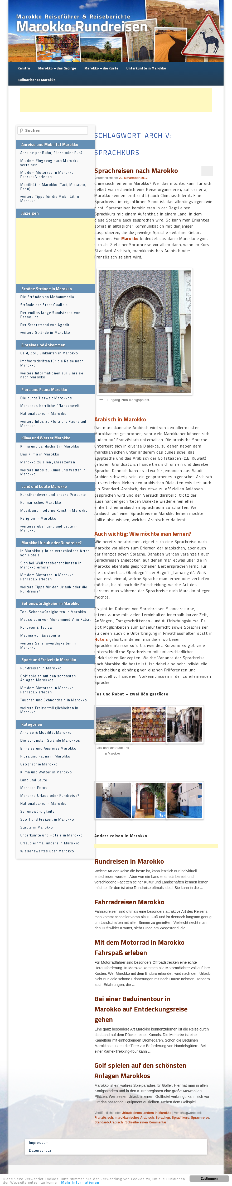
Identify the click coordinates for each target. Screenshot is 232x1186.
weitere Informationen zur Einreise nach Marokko (51, 375)
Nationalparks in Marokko (43, 413)
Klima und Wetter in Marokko (46, 772)
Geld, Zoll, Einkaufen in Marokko (49, 353)
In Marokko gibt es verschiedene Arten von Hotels (55, 553)
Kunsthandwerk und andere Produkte (53, 494)
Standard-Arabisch (108, 1122)
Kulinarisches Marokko (37, 79)
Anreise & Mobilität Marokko (46, 732)
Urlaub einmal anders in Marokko (147, 1113)
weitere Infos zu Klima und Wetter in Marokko (53, 472)
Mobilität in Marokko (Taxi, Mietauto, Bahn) (53, 186)
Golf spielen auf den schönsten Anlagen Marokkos (140, 1070)
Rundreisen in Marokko (129, 861)
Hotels (101, 639)
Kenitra (24, 68)
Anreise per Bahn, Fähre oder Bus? (51, 152)
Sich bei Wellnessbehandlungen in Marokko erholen (50, 565)
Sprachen (163, 1117)
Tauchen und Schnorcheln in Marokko (53, 700)
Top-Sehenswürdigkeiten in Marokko (53, 611)
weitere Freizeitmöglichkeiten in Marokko (49, 710)
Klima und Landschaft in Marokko (49, 446)
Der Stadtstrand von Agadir (45, 324)
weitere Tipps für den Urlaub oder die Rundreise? (53, 589)
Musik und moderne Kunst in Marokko (54, 510)
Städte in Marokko (36, 827)
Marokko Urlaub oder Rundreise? (49, 795)
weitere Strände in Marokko (45, 332)
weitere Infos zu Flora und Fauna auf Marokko (53, 423)
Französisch (103, 1117)
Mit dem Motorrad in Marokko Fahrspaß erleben (139, 947)
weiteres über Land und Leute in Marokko (49, 528)
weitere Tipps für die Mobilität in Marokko (49, 198)
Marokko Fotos (34, 787)
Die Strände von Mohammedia (47, 296)
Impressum (39, 1142)
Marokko (130, 239)
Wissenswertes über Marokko (47, 851)
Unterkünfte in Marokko (146, 68)
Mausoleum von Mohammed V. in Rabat (55, 619)
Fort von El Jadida (36, 627)
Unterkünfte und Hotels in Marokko (51, 835)
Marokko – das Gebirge (57, 68)
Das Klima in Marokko (39, 454)
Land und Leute (33, 780)
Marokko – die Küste (101, 68)
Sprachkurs (180, 1117)
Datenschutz (40, 1150)
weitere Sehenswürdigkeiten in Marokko (48, 645)
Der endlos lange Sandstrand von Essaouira (50, 314)
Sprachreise (200, 1117)
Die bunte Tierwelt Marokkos (46, 398)
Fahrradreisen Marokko (129, 902)
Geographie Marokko (39, 764)
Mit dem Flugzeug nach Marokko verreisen (49, 162)
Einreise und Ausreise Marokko (48, 748)
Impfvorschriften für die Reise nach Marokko (52, 363)
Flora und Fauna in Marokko (45, 756)
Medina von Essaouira (40, 635)
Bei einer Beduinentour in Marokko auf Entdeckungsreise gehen (140, 1009)
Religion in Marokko (38, 518)
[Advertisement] (116, 100)
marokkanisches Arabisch (134, 1117)
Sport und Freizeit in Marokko (47, 819)
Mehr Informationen (80, 1182)
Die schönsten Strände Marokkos (50, 740)
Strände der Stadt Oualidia (44, 304)
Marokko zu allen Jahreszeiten (47, 462)
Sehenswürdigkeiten (38, 811)
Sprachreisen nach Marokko (136, 170)
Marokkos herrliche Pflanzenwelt (50, 405)
